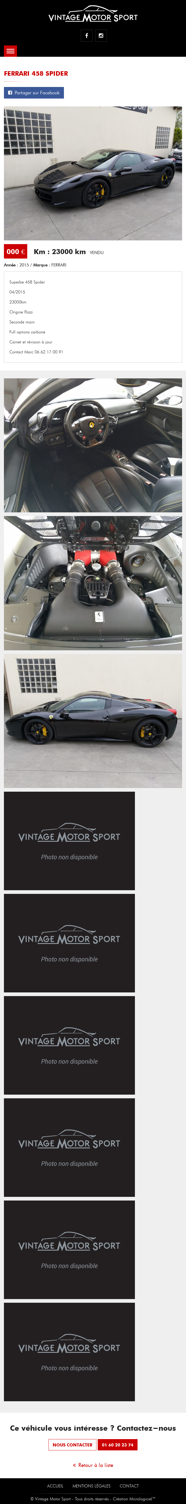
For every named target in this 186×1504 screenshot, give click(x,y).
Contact (129, 1486)
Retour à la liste (93, 1465)
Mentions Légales (92, 1486)
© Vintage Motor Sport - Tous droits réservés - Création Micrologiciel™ (93, 1498)
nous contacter (72, 1445)
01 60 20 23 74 (117, 1445)
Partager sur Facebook (34, 93)
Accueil (55, 1486)
